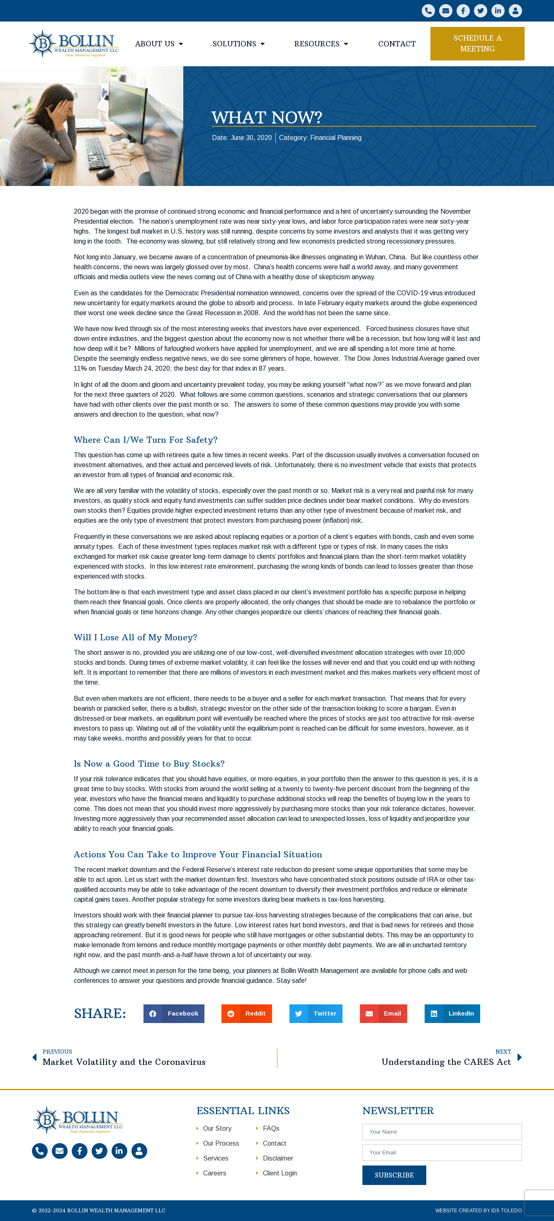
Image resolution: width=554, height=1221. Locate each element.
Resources (321, 43)
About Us (159, 43)
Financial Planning (336, 137)
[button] (477, 43)
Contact (397, 43)
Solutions (239, 43)
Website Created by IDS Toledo (478, 1211)
